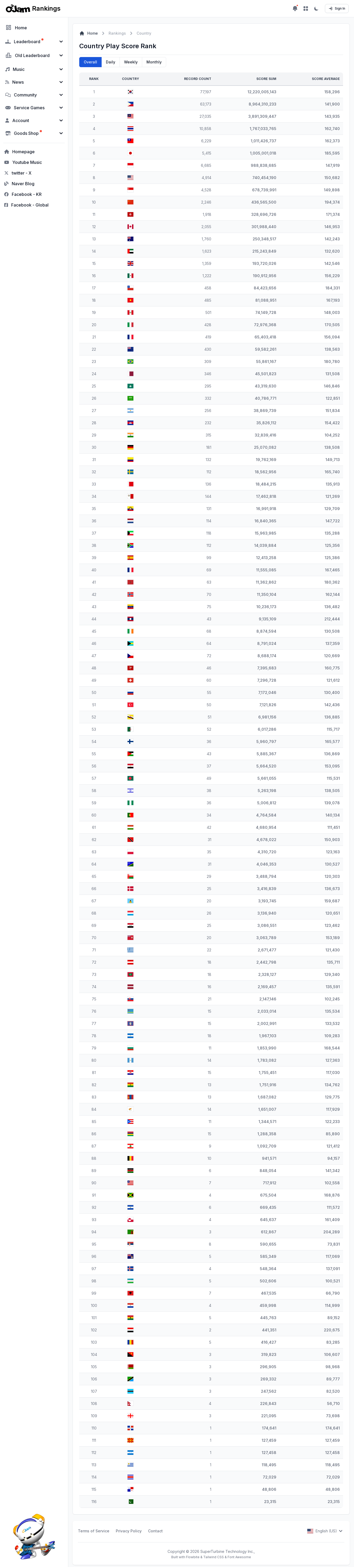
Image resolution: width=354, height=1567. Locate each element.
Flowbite (193, 1557)
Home (88, 33)
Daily (110, 62)
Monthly (154, 62)
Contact (155, 1531)
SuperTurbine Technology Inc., (227, 1551)
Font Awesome (239, 1557)
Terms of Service (93, 1531)
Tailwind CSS (213, 1557)
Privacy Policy (129, 1531)
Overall (90, 62)
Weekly (131, 62)
